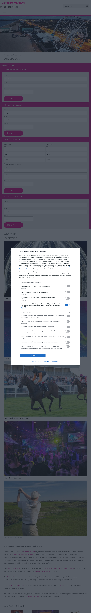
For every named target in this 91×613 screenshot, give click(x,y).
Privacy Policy (55, 361)
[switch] (67, 286)
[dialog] (45, 306)
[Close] (76, 251)
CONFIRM (32, 355)
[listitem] (45, 282)
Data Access (45, 361)
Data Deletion (35, 361)
